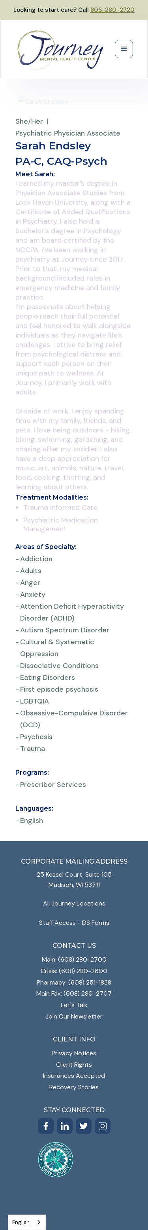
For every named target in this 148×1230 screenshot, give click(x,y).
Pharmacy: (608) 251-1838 (74, 982)
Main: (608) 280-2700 (74, 959)
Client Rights (74, 1064)
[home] (60, 49)
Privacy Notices (74, 1053)
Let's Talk (74, 1005)
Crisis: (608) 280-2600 (74, 971)
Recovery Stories (74, 1087)
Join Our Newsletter (74, 1016)
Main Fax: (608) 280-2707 (74, 993)
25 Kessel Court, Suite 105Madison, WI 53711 (74, 879)
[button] (124, 49)
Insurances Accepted (74, 1076)
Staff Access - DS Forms (74, 923)
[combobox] (27, 1222)
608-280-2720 (112, 10)
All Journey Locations (74, 903)
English (21, 1222)
